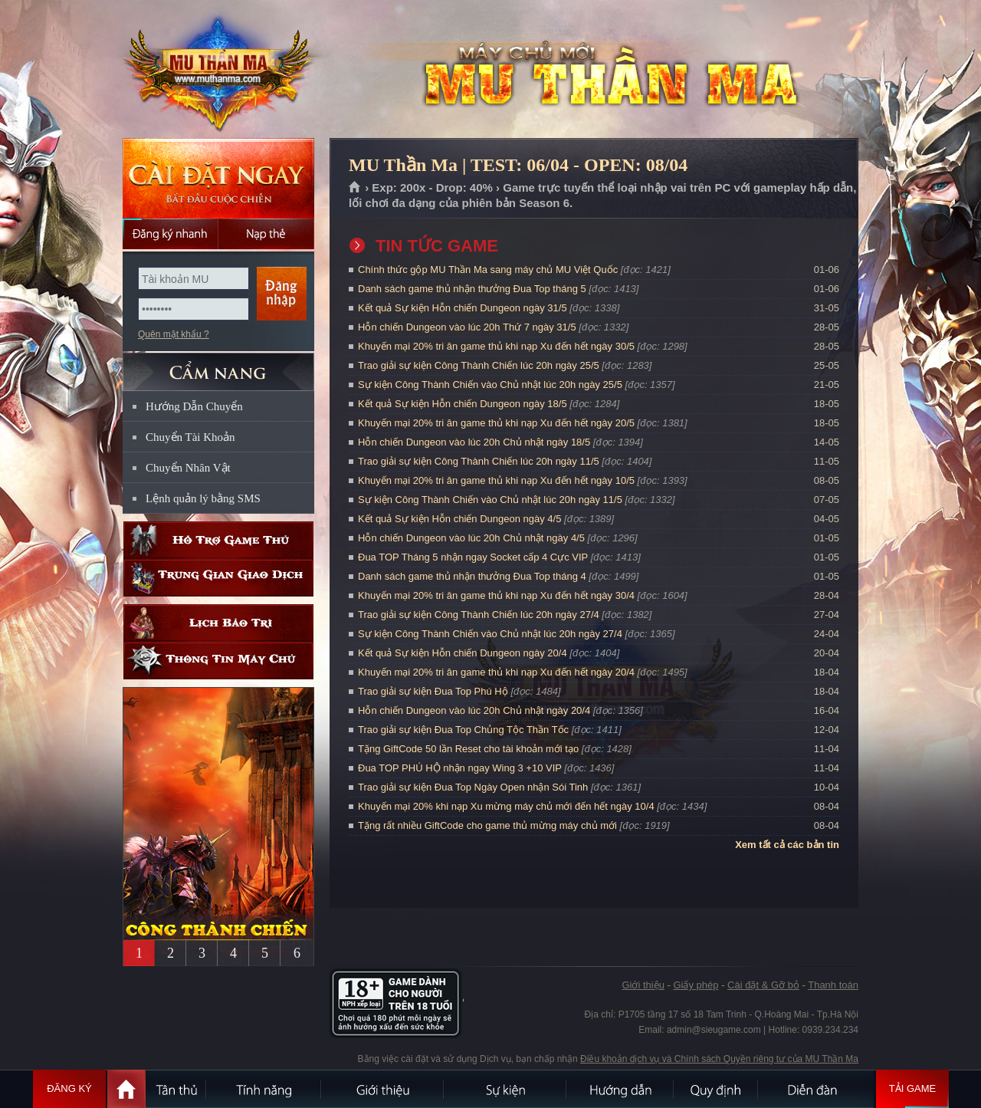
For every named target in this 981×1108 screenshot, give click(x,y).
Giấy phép (695, 985)
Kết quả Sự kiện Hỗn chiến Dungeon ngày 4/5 (459, 518)
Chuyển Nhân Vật (188, 468)
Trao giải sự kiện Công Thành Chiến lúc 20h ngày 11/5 (478, 461)
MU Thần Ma (217, 69)
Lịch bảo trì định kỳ (218, 623)
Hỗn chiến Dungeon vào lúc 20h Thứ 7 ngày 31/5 (467, 327)
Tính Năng (264, 1089)
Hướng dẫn (620, 1089)
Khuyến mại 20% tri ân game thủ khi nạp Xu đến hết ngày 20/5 (496, 423)
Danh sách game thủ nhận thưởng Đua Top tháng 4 (472, 576)
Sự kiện (506, 1089)
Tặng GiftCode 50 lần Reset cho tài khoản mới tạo (468, 749)
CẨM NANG (218, 365)
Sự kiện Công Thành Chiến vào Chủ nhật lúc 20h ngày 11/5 (490, 499)
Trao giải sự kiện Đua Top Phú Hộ (433, 691)
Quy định (716, 1089)
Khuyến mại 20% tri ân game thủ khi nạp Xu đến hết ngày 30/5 (496, 346)
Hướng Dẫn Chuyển (194, 406)
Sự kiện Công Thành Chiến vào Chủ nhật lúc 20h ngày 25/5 (490, 384)
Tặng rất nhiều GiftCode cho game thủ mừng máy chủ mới (487, 825)
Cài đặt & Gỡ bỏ (763, 985)
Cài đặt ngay (218, 178)
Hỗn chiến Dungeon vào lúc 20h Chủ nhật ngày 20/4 (474, 710)
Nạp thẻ (266, 234)
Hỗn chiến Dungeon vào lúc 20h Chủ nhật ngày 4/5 (471, 538)
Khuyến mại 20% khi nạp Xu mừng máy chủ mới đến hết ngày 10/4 (506, 806)
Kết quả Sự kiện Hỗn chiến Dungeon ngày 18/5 (462, 403)
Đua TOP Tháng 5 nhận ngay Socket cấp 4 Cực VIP (473, 557)
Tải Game (912, 1089)
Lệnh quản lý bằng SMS (203, 498)
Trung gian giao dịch (218, 578)
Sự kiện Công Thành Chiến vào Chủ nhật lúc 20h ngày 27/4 (490, 633)
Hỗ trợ (218, 540)
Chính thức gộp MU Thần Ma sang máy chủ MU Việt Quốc (488, 269)
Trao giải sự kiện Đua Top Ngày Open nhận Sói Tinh (473, 787)
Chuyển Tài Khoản (190, 437)
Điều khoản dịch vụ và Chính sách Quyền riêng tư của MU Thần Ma (719, 1059)
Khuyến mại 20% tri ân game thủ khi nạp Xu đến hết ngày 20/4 (496, 672)
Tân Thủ (176, 1089)
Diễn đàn (816, 1089)
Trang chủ (355, 188)
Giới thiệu (643, 985)
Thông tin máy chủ (218, 660)
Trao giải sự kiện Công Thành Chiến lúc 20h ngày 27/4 (478, 614)
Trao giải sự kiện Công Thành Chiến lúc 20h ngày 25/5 (478, 365)
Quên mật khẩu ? (173, 334)
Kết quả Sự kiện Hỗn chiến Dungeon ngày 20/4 (462, 653)
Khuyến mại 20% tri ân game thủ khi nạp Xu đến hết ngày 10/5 (496, 480)
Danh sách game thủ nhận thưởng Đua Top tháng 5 (472, 288)
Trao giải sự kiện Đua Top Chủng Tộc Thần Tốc (463, 729)
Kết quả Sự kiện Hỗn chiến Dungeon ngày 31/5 (462, 308)
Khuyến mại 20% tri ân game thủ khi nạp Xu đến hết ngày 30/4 (496, 595)
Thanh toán (833, 985)
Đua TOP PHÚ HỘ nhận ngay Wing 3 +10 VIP (460, 768)
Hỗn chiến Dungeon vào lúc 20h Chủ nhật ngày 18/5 (474, 442)
